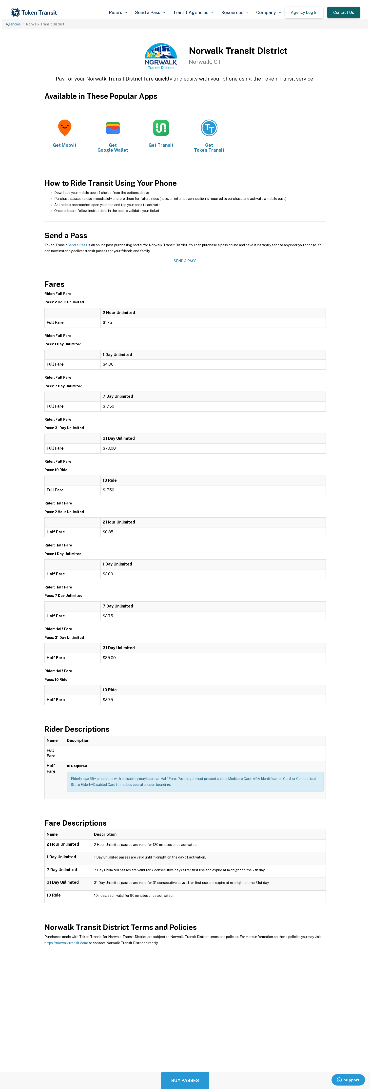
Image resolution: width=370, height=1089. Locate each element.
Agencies (13, 24)
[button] (118, 12)
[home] (34, 12)
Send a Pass (77, 245)
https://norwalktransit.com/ (66, 943)
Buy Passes (185, 1080)
